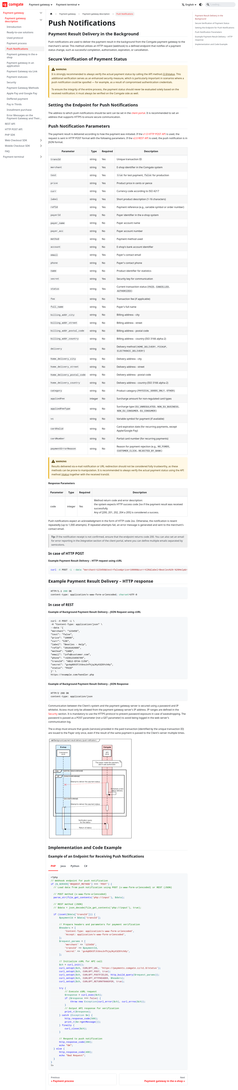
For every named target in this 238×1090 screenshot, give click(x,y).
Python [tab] (75, 866)
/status (65, 474)
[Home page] (51, 14)
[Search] (220, 4)
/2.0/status (169, 74)
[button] (22, 12)
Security (52, 713)
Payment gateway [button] (39, 4)
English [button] (188, 4)
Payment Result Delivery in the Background (209, 17)
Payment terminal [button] (66, 4)
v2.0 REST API (140, 138)
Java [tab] (63, 866)
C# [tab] (85, 866)
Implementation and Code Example (211, 44)
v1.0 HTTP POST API (154, 134)
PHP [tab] (53, 866)
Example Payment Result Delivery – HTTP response (213, 38)
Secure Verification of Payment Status (212, 23)
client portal (138, 113)
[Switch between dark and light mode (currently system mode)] (200, 4)
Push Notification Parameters (208, 32)
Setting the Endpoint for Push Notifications (214, 27)
